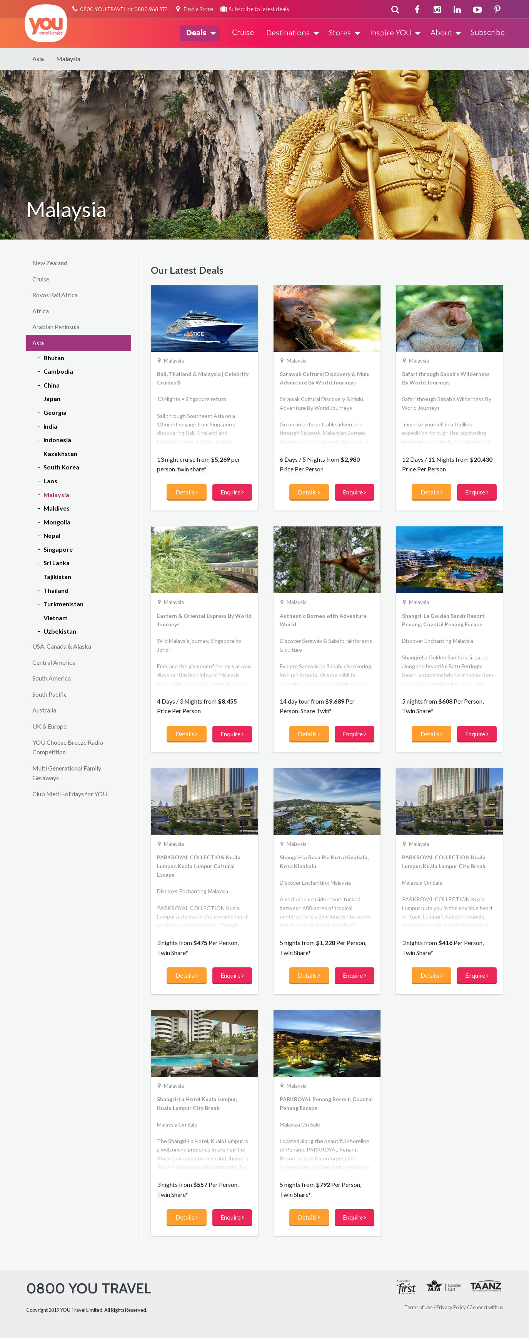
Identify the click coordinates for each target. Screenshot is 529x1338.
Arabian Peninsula (56, 326)
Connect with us (486, 1307)
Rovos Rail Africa (55, 294)
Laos (50, 480)
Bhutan (53, 357)
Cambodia (58, 371)
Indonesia (57, 439)
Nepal (51, 535)
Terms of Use (418, 1307)
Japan (51, 398)
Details (186, 492)
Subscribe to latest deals (254, 10)
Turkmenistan (63, 603)
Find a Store (193, 10)
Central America (53, 662)
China (51, 385)
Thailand (55, 590)
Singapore (58, 549)
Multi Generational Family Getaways (66, 773)
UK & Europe (49, 726)
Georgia (55, 412)
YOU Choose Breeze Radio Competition (67, 747)
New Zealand (49, 262)
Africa (40, 311)
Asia (38, 58)
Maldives (56, 508)
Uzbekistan (59, 631)
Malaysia (68, 58)
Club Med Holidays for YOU (69, 793)
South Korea (61, 467)
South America (51, 678)
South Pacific (49, 694)
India (50, 426)
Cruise (40, 279)
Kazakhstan (60, 453)
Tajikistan (57, 576)
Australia (44, 710)
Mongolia (56, 522)
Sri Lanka (56, 562)
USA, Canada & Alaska (61, 646)
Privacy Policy (451, 1307)
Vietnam (55, 617)
